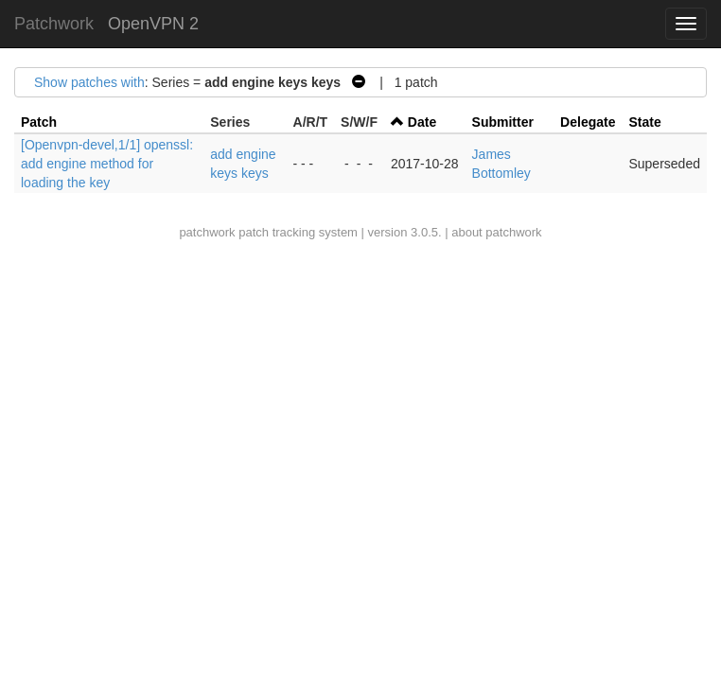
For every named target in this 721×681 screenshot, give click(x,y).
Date (422, 122)
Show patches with (89, 82)
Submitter (503, 122)
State (644, 122)
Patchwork (54, 23)
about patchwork (496, 232)
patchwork (207, 232)
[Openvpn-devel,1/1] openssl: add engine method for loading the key (107, 163)
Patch (39, 122)
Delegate (587, 122)
